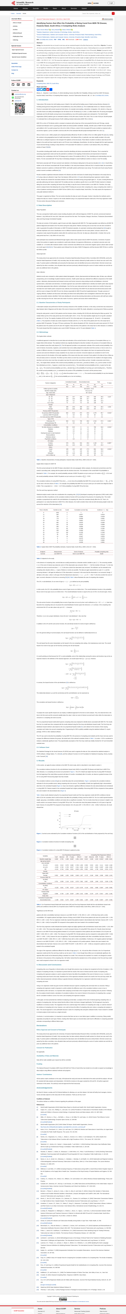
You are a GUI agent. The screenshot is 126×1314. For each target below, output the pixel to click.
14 (37, 1198)
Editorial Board (17, 33)
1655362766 (18, 101)
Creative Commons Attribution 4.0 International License (76, 1301)
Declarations (42, 1025)
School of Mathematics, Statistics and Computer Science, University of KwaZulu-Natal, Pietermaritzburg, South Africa (69, 34)
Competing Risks (41, 83)
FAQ (12, 73)
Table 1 (39, 320)
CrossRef (43, 1114)
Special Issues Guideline (19, 57)
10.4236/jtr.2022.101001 (46, 39)
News (55, 8)
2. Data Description (44, 205)
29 (46, 756)
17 (37, 177)
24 (79, 494)
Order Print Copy (16, 66)
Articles (25, 8)
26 (68, 577)
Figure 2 (59, 786)
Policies (103, 1309)
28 (61, 754)
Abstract (39, 43)
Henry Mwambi (55, 29)
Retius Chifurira (66, 29)
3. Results (41, 761)
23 (77, 494)
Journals (36, 8)
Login (111, 3)
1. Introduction (42, 100)
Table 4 (39, 795)
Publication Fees (18, 36)
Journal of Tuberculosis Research (46, 19)
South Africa (55, 83)
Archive (15, 29)
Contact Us (14, 70)
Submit (84, 8)
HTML (59, 39)
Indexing (15, 40)
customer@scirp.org (20, 94)
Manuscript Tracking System (82, 1311)
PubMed (49, 1122)
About (64, 8)
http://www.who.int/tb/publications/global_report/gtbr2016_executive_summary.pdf (63, 1127)
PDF (55, 39)
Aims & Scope (17, 22)
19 (47, 247)
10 (99, 163)
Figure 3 (63, 791)
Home (16, 8)
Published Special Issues (19, 53)
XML (63, 39)
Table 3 (72, 577)
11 (37, 1178)
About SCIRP (61, 1309)
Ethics (57, 1311)
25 (66, 577)
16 (59, 170)
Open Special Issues (18, 49)
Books (46, 8)
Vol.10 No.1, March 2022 (63, 19)
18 (104, 228)
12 (37, 1183)
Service (77, 1309)
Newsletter (14, 63)
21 (51, 247)
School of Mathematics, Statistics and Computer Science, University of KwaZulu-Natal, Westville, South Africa (67, 37)
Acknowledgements (44, 1088)
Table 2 (45, 473)
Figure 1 (72, 771)
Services (74, 8)
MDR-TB (49, 83)
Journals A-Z (41, 1311)
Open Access (103, 1311)
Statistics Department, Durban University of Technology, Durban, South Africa (58, 32)
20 (49, 247)
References (40, 1104)
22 (60, 345)
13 (37, 1191)
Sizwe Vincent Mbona (42, 29)
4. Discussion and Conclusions (49, 965)
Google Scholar (45, 1284)
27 (81, 726)
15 (102, 163)
